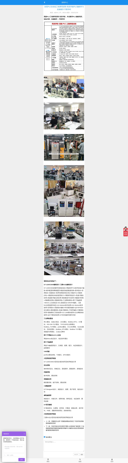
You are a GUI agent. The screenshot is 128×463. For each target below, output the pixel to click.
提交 (82, 454)
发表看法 (49, 437)
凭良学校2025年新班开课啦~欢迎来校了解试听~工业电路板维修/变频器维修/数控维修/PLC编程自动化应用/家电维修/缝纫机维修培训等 (65, 428)
